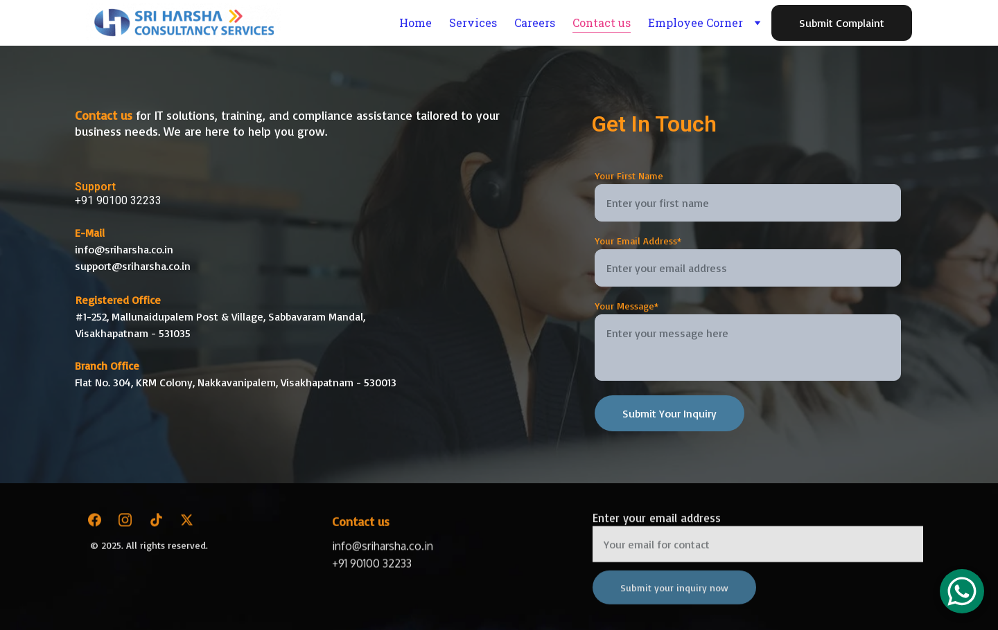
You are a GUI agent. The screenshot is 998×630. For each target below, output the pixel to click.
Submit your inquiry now (674, 594)
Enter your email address (657, 523)
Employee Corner (695, 22)
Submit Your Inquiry (669, 413)
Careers (534, 22)
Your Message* (626, 306)
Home (415, 22)
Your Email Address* (638, 240)
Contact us (601, 22)
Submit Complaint (841, 23)
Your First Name (629, 175)
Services (473, 22)
